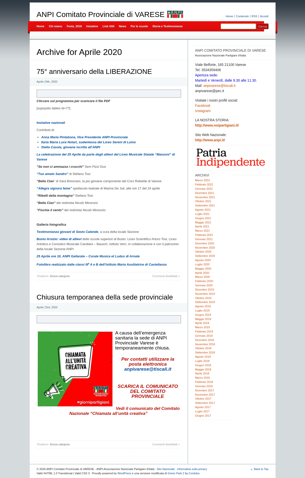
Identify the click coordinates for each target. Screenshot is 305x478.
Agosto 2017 (203, 407)
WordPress (124, 473)
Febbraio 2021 (204, 234)
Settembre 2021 (205, 205)
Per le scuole (139, 26)
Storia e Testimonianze (167, 26)
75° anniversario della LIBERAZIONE (94, 71)
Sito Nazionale (166, 469)
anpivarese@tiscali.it (147, 369)
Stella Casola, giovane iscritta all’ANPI (70, 147)
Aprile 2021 (202, 226)
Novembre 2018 (205, 344)
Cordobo (194, 473)
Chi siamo (55, 26)
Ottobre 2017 (203, 398)
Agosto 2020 (203, 260)
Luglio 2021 (202, 213)
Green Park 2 (175, 473)
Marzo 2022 (202, 180)
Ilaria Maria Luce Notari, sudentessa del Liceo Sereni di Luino (88, 142)
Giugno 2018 (203, 365)
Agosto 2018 (203, 356)
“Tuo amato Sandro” (52, 174)
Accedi (264, 16)
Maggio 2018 (203, 369)
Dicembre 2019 (204, 289)
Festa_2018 (74, 26)
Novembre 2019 (205, 293)
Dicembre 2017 (204, 390)
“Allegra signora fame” (54, 188)
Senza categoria (60, 276)
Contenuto (242, 16)
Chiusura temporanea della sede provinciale (105, 297)
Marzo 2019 (202, 327)
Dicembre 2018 (204, 339)
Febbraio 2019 (204, 331)
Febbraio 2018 (204, 381)
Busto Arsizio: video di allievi (59, 239)
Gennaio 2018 (204, 386)
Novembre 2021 (205, 197)
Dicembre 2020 (204, 243)
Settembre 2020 (205, 255)
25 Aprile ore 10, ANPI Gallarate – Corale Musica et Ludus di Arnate (88, 256)
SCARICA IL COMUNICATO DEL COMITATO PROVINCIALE (148, 391)
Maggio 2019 (203, 319)
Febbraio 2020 (204, 281)
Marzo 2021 (202, 230)
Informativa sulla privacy (192, 469)
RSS (254, 16)
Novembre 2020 (205, 247)
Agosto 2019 (203, 306)
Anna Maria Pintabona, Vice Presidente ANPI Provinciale (84, 137)
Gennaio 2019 (204, 335)
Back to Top (261, 469)
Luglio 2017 (202, 411)
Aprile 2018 (202, 373)
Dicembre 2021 (204, 192)
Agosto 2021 (203, 209)
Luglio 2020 (202, 264)
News (122, 26)
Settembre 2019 (205, 302)
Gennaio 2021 (204, 239)
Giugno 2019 (203, 314)
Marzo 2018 (202, 377)
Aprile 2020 (202, 272)
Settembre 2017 (205, 402)
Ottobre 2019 (203, 298)
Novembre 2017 (205, 394)
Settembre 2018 (205, 352)
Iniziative (92, 26)
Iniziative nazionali (51, 123)
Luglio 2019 (202, 310)
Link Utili (108, 26)
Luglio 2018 (202, 360)
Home (229, 16)
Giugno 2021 (203, 218)
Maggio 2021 (203, 222)
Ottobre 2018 (203, 348)
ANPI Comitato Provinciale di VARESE (101, 14)
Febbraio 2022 (204, 184)
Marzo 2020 (202, 276)
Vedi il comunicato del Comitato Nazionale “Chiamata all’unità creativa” (124, 411)
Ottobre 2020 (203, 251)
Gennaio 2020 (204, 285)
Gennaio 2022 (204, 188)
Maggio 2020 (203, 268)
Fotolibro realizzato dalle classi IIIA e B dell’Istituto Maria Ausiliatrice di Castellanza (102, 264)
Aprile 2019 (202, 322)
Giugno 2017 (203, 415)
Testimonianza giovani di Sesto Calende (67, 232)
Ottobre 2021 (203, 201)
